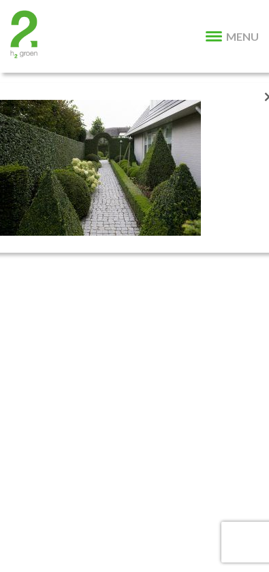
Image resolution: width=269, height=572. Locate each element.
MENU (232, 36)
